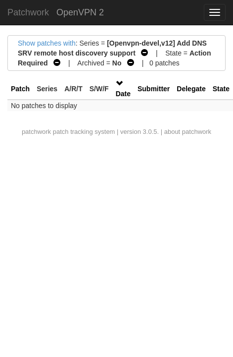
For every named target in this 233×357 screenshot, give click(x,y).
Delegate (191, 89)
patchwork (36, 131)
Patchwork (28, 12)
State (221, 89)
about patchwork (187, 131)
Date (123, 94)
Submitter (154, 89)
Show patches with (47, 43)
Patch (20, 89)
